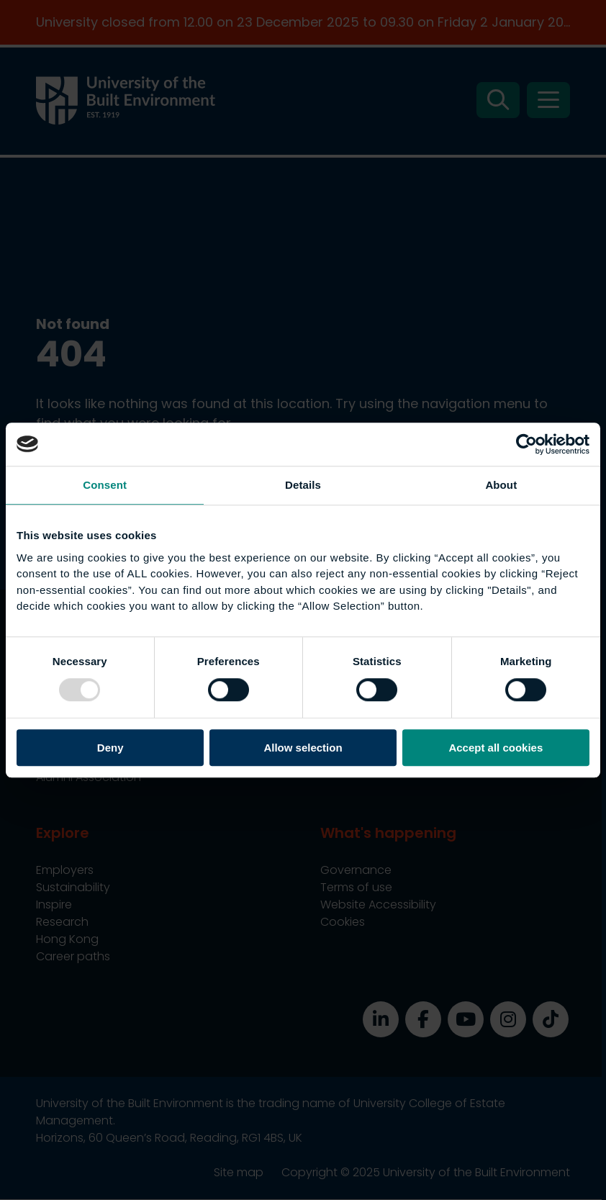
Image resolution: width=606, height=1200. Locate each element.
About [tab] (501, 485)
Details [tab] (303, 485)
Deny (110, 747)
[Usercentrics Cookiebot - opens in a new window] (526, 444)
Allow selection (302, 747)
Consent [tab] (105, 485)
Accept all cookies (495, 747)
